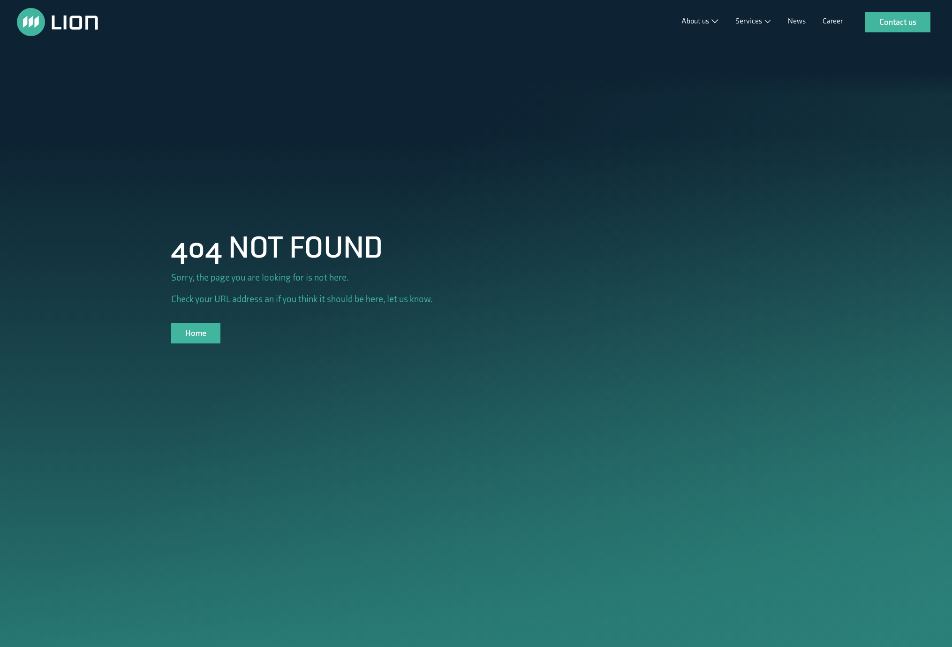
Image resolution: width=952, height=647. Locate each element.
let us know (409, 299)
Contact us (897, 22)
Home (195, 333)
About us (695, 21)
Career (833, 21)
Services (749, 21)
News (797, 21)
